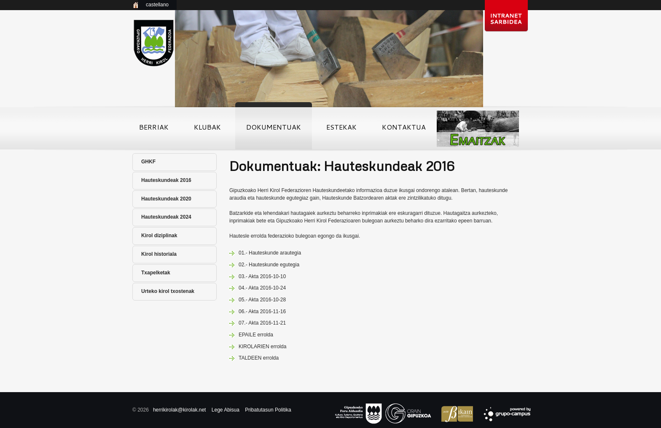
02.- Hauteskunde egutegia (269, 265)
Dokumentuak (273, 129)
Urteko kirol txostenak (167, 291)
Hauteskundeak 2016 (166, 180)
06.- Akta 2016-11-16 (262, 311)
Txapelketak (155, 273)
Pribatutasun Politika (268, 410)
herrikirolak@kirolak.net (179, 410)
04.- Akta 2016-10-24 (262, 288)
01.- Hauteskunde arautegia (270, 253)
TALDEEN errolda (259, 358)
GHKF (148, 162)
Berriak (154, 129)
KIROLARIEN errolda (262, 346)
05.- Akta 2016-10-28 (262, 300)
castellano (157, 5)
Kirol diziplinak (159, 235)
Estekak (341, 129)
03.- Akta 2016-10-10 (262, 276)
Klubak (207, 129)
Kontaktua (404, 129)
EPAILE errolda (256, 335)
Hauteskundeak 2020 (166, 199)
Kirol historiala (159, 254)
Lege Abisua (225, 410)
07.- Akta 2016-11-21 (262, 323)
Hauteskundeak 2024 (166, 217)
